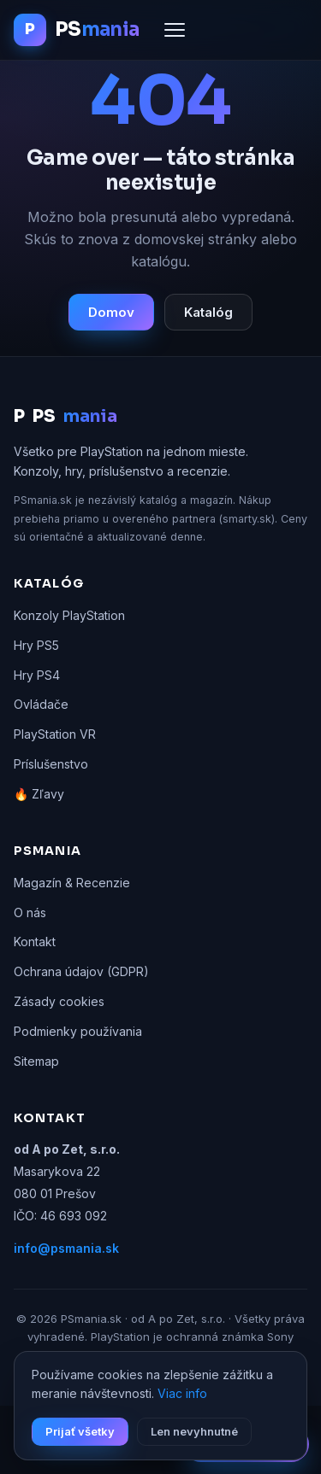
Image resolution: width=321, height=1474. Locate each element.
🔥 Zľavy (39, 794)
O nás (30, 912)
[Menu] (175, 30)
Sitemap (36, 1061)
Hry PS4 (37, 675)
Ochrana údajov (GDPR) (81, 971)
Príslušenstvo (51, 764)
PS (65, 416)
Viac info (182, 1393)
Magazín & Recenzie (72, 882)
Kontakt (35, 941)
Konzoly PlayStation (69, 615)
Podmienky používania (78, 1031)
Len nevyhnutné (194, 1431)
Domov (111, 312)
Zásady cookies (59, 1001)
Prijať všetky (80, 1431)
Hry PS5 (36, 645)
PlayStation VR (55, 734)
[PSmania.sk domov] (76, 30)
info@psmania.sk (66, 1248)
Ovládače (41, 704)
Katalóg (208, 312)
